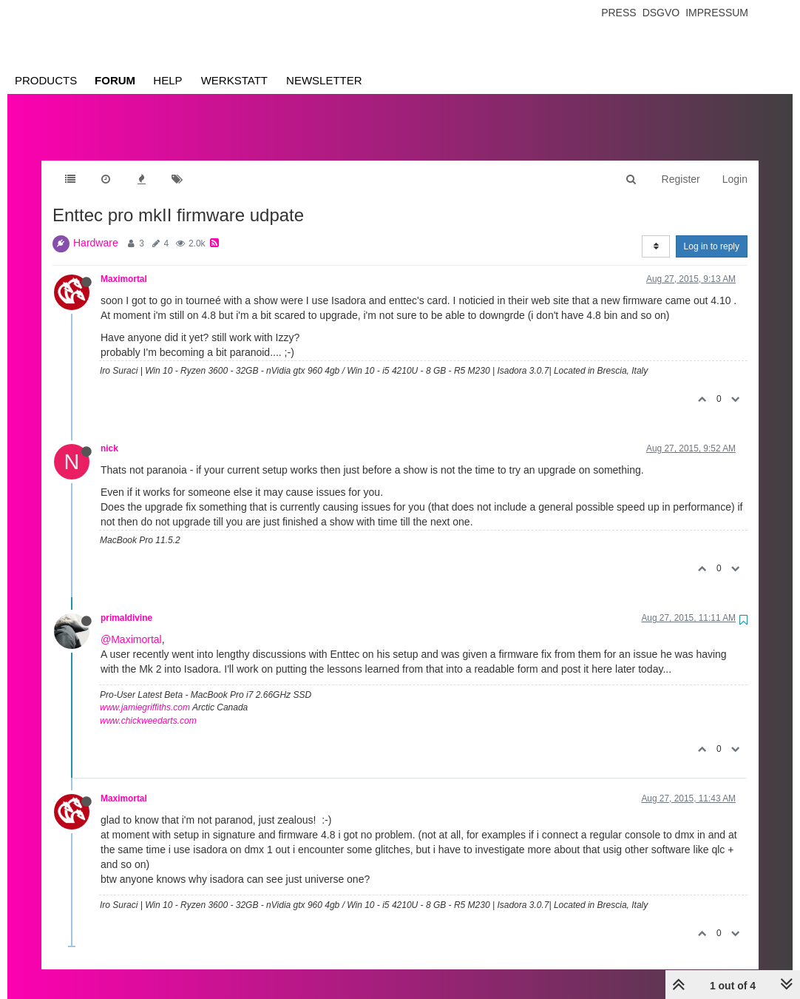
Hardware (95, 228)
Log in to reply (711, 231)
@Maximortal (131, 624)
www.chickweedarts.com (148, 706)
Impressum (716, 12)
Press (618, 12)
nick (109, 433)
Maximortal (124, 264)
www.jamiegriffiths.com (145, 692)
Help (167, 80)
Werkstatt (234, 80)
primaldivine (126, 603)
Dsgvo (661, 12)
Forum (115, 80)
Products (46, 80)
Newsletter (324, 80)
